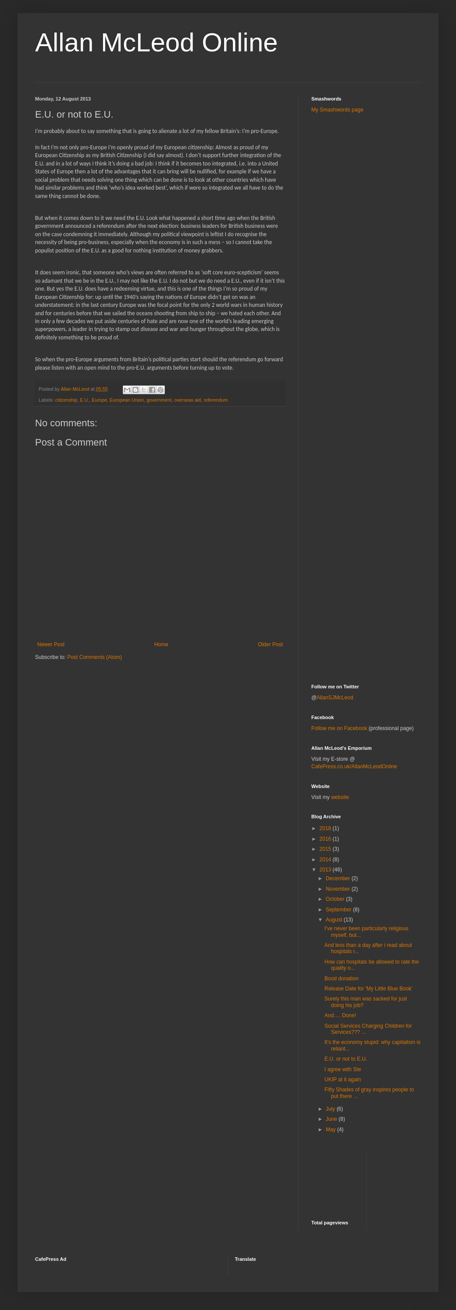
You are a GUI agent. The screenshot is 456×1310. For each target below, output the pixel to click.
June (332, 1119)
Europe (99, 400)
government (158, 400)
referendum (215, 400)
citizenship (66, 400)
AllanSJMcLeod (335, 698)
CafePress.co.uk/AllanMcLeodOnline (354, 766)
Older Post (270, 644)
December (339, 878)
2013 (326, 870)
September (339, 910)
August (335, 920)
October (336, 899)
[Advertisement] (358, 258)
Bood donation (341, 978)
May (331, 1129)
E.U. (84, 400)
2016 (326, 839)
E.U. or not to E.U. (345, 1059)
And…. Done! (340, 1015)
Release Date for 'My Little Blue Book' (368, 989)
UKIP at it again (342, 1079)
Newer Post (50, 644)
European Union (127, 400)
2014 (326, 860)
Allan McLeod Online (156, 42)
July (331, 1109)
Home (161, 644)
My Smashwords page (337, 110)
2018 (326, 828)
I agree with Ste (342, 1069)
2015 (326, 849)
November (339, 889)
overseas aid (187, 400)
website (340, 797)
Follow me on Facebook (339, 728)
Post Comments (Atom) (94, 657)
